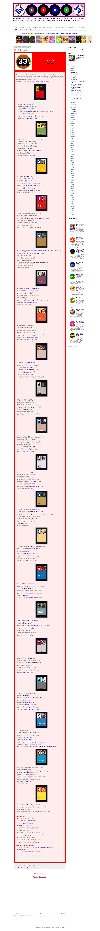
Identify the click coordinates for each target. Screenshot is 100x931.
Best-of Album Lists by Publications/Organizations (41, 847)
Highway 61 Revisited (29, 299)
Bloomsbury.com (26, 853)
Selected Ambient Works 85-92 (32, 111)
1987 (71, 182)
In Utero (25, 551)
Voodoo (25, 255)
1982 (71, 192)
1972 (71, 210)
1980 (71, 195)
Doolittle (24, 595)
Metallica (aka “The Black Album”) (31, 486)
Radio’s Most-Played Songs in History (79, 334)
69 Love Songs (32, 479)
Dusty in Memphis (31, 707)
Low (26, 181)
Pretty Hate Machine (31, 550)
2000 (71, 158)
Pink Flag (24, 783)
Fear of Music (29, 737)
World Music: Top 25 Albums (77, 92)
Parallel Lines (26, 176)
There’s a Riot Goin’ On (35, 697)
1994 (71, 169)
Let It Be (27, 148)
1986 (71, 184)
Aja (25, 730)
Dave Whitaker (81, 55)
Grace (26, 187)
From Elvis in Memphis (30, 620)
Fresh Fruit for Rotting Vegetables (37, 262)
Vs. (25, 585)
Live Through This (26, 399)
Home (15, 27)
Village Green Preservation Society (32, 437)
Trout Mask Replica (41, 218)
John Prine (27, 623)
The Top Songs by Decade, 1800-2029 (80, 226)
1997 (71, 164)
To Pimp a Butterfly (31, 442)
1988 (71, 180)
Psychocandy (34, 407)
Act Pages (34, 27)
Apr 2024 (73, 107)
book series (34, 867)
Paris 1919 (26, 192)
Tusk (28, 327)
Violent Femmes (30, 841)
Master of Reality (30, 155)
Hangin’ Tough (33, 548)
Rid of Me (26, 372)
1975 (71, 205)
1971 (71, 212)
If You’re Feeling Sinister (33, 150)
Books (40, 27)
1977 (71, 201)
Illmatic (23, 523)
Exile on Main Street (33, 662)
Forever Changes (26, 472)
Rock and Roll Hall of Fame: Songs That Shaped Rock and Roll (80, 251)
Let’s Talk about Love (30, 290)
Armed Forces (37, 253)
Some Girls (31, 664)
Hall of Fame (57, 27)
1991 (71, 175)
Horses (26, 700)
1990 (71, 177)
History (15, 29)
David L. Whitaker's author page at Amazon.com (66, 33)
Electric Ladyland (37, 377)
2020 (71, 121)
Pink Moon (27, 293)
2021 (71, 119)
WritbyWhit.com (50, 33)
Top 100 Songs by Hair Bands (80, 310)
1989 (71, 179)
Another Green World (29, 302)
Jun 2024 (73, 104)
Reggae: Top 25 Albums (76, 90)
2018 (71, 125)
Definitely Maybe (26, 555)
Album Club (76, 27)
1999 (71, 160)
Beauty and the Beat (30, 362)
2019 (71, 123)
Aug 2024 (73, 79)
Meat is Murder (28, 702)
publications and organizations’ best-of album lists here (36, 81)
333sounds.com (24, 867)
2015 (71, 130)
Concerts (25, 29)
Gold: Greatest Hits (26, 103)
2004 (71, 151)
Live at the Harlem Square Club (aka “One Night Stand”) (38, 250)
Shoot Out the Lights (37, 742)
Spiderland (24, 695)
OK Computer (28, 628)
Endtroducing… (28, 292)
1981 (71, 193)
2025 (71, 68)
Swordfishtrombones (29, 772)
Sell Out (25, 777)
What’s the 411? (29, 820)
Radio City (25, 152)
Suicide (24, 734)
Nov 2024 (73, 74)
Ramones (26, 634)
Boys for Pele (27, 108)
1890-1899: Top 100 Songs (79, 287)
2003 (71, 152)
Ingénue (25, 444)
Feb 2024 (73, 111)
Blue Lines (28, 483)
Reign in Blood (25, 672)
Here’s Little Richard (30, 449)
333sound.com (22, 849)
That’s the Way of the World (34, 300)
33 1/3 (19, 867)
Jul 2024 (73, 102)
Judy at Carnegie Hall (31, 337)
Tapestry (27, 436)
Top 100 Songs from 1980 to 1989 (80, 322)
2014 (71, 132)
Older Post (62, 913)
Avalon (26, 665)
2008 (71, 143)
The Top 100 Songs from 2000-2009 (80, 239)
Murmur (24, 657)
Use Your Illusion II (30, 369)
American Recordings (31, 224)
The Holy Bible (33, 481)
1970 (71, 214)
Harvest (26, 809)
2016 (71, 128)
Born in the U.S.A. (32, 709)
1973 (71, 208)
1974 (71, 206)
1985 (71, 186)
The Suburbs (28, 113)
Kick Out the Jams (28, 484)
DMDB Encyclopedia (47, 27)
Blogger (62, 927)
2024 (71, 70)
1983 (71, 190)
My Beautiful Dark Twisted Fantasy (33, 776)
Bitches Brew (28, 258)
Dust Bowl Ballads (30, 827)
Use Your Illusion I (30, 367)
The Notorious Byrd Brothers (31, 190)
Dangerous (29, 404)
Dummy (26, 598)
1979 (71, 197)
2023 (71, 115)
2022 (71, 117)
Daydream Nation (29, 704)
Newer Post (17, 913)
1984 (71, 188)
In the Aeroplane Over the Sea (35, 546)
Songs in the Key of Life (31, 804)
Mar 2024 (73, 109)
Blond (26, 835)
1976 (71, 203)
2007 (71, 145)
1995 (71, 167)
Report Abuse (72, 218)
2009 (71, 141)
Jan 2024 (73, 113)
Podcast (70, 27)
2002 (71, 154)
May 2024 (73, 106)
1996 (71, 166)
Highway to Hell (26, 104)
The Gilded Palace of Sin (38, 329)
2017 (71, 127)
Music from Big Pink (28, 118)
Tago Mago (24, 217)
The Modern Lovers (33, 514)
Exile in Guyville (27, 588)
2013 (71, 134)
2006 (71, 147)
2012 (71, 136)
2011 (71, 138)
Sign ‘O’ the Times (26, 622)
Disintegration (26, 823)
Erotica (25, 476)
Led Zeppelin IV (29, 448)
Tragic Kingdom (27, 553)
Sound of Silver (31, 446)
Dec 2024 (73, 72)
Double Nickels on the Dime (33, 511)
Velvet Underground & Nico (40, 771)
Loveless (31, 521)
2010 (71, 140)
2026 (71, 66)
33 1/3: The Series (75, 97)
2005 (71, 149)
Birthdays (83, 27)
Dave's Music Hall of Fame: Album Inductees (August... (77, 94)
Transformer (27, 635)
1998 (71, 162)
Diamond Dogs (28, 180)
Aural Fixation (32, 29)
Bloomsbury (29, 867)
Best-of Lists (21, 27)
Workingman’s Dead (31, 364)
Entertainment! (29, 335)
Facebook (64, 27)
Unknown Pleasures (29, 413)
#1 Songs (28, 27)
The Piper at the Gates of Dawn (31, 593)
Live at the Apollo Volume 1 (32, 185)
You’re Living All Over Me (31, 288)
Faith (28, 488)
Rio (26, 297)
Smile (26, 781)
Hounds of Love (28, 188)
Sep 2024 (73, 77)
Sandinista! (26, 229)
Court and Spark (29, 513)
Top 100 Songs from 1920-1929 (79, 298)
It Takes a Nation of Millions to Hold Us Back (36, 625)
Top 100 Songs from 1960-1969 (79, 275)
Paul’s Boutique (29, 145)
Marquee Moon (27, 739)
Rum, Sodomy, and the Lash (31, 597)
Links (20, 29)
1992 (71, 173)
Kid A (26, 630)
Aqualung (26, 409)
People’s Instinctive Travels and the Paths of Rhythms (41, 746)
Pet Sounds (30, 141)
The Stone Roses (32, 732)
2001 (71, 156)
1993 (71, 171)
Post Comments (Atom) (25, 915)
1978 (71, 199)
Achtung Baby (24, 769)
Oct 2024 (73, 76)
